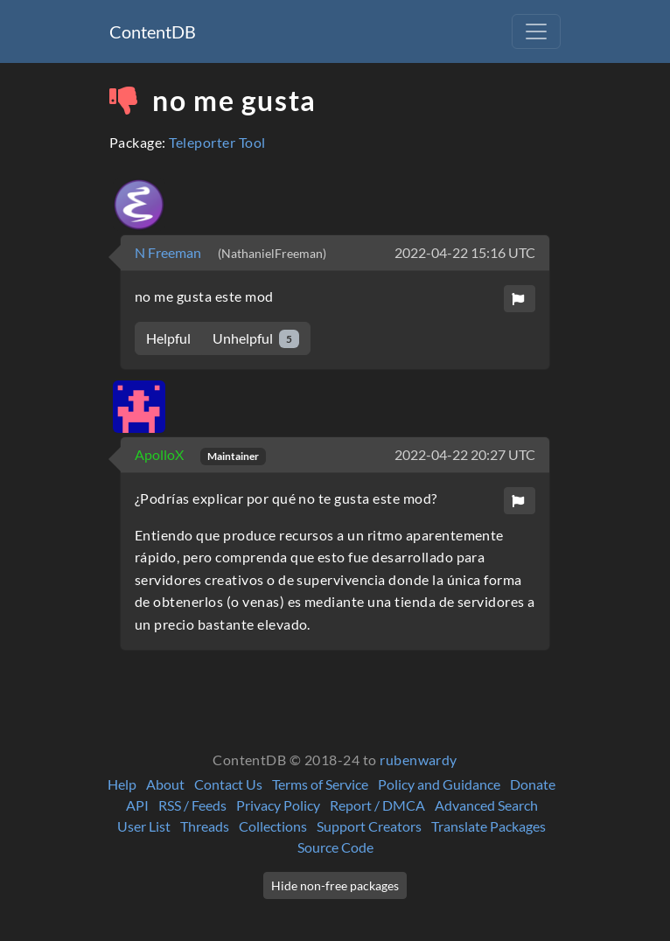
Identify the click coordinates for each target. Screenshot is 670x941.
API (137, 805)
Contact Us (228, 784)
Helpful (168, 338)
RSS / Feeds (192, 805)
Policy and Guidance (439, 784)
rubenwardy (418, 759)
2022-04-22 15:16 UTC (464, 252)
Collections (273, 826)
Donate (532, 784)
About (165, 784)
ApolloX (160, 454)
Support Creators (369, 826)
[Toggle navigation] (536, 31)
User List (144, 826)
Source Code (335, 847)
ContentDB (152, 31)
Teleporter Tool (217, 142)
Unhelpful (256, 339)
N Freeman (169, 252)
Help (122, 784)
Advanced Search (486, 805)
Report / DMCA (377, 805)
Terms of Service (320, 784)
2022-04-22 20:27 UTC (464, 454)
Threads (204, 826)
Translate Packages (488, 826)
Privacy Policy (278, 805)
